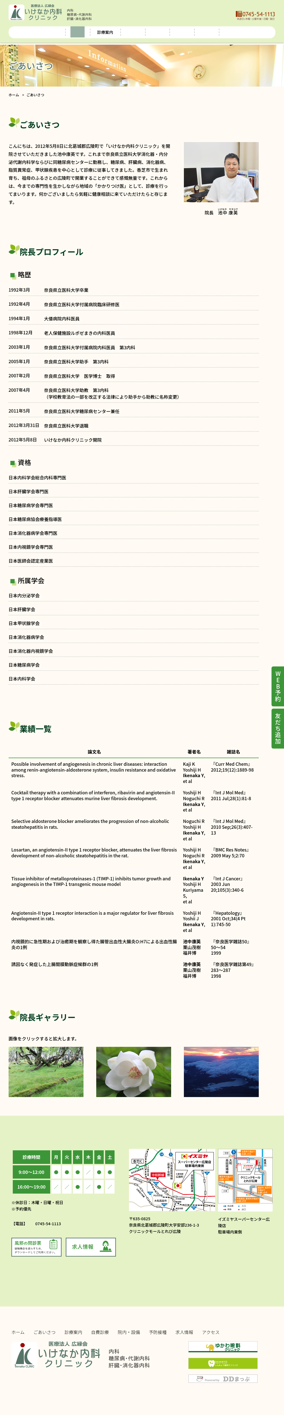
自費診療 (125, 32)
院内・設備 (157, 32)
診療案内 (73, 1332)
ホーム (31, 32)
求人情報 (220, 32)
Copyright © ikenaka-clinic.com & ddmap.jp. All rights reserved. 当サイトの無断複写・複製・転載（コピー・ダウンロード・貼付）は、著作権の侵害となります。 (79, 1379)
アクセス (251, 32)
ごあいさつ (62, 32)
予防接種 (190, 32)
